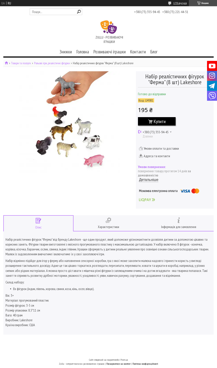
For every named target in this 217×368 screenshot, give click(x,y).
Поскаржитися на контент (118, 363)
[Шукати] (79, 11)
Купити (160, 121)
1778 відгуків (180, 3)
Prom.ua (124, 359)
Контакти (138, 52)
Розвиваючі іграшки (109, 52)
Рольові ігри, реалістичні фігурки (52, 63)
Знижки (66, 52)
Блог (153, 52)
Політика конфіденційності (145, 363)
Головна (82, 52)
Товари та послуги (21, 63)
